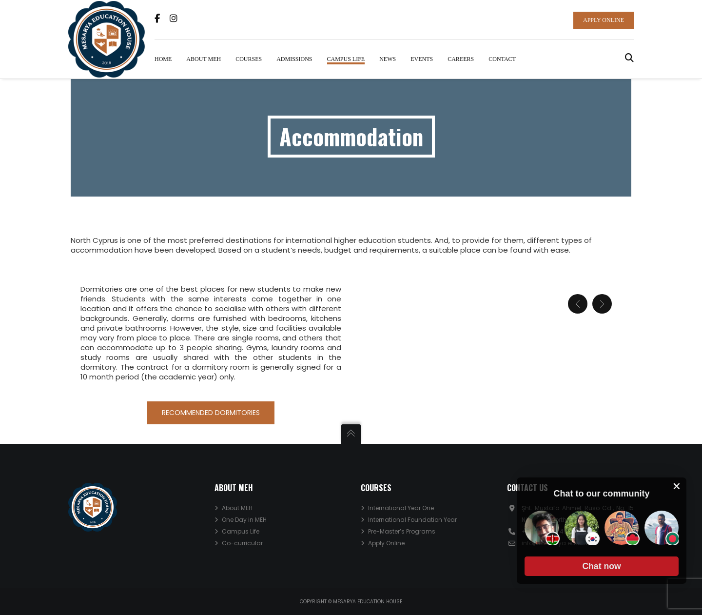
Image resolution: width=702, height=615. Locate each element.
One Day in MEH (244, 520)
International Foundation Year (412, 520)
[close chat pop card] (676, 486)
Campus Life (240, 531)
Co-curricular (242, 543)
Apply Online (386, 543)
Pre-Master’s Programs (401, 531)
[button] (602, 566)
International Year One (401, 508)
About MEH (237, 508)
